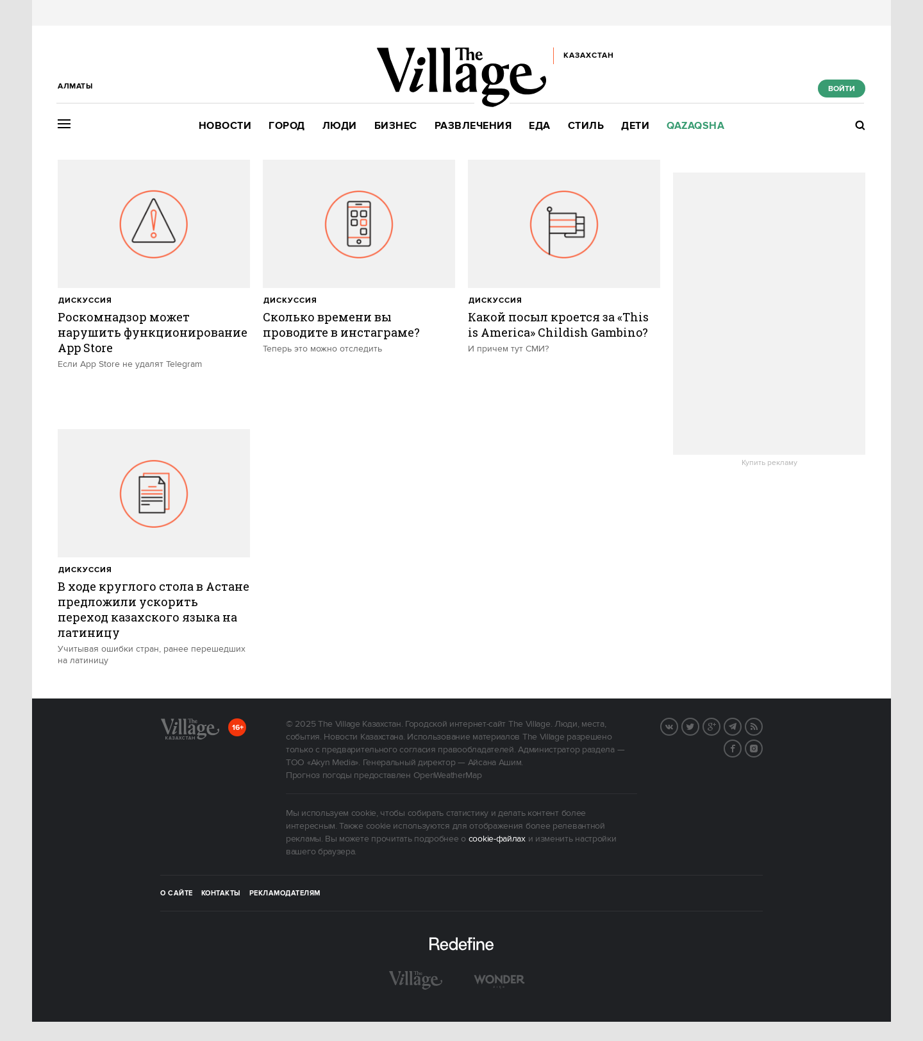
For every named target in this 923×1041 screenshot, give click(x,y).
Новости (225, 126)
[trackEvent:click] (154, 288)
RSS (762, 725)
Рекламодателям (284, 893)
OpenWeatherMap (447, 775)
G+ (719, 725)
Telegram (741, 725)
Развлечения (473, 126)
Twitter (698, 725)
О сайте (176, 893)
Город (287, 126)
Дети (635, 126)
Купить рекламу (769, 463)
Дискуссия (85, 300)
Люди (339, 126)
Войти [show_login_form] (841, 89)
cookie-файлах (497, 839)
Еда (540, 126)
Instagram (762, 747)
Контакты (221, 893)
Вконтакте (677, 725)
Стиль (586, 126)
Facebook (741, 747)
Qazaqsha (695, 126)
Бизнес (395, 126)
